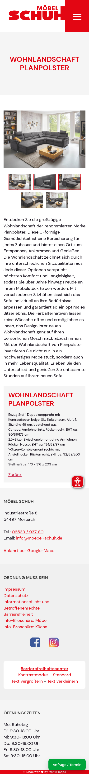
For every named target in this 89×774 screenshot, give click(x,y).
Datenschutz (16, 595)
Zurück (15, 474)
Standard (62, 674)
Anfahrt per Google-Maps (29, 550)
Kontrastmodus (33, 674)
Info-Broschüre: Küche (25, 626)
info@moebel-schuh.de (39, 538)
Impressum (14, 589)
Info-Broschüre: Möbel (25, 620)
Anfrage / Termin (67, 764)
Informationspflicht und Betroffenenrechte (26, 604)
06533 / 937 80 (27, 532)
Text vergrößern (27, 681)
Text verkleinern (62, 681)
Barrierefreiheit (18, 614)
